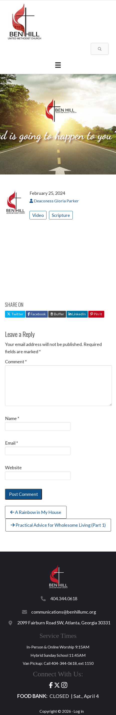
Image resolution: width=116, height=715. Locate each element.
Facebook (37, 314)
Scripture (61, 215)
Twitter (15, 314)
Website (13, 467)
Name (12, 418)
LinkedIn (77, 314)
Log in (79, 711)
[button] (99, 49)
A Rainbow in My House (35, 512)
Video (38, 215)
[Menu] (58, 64)
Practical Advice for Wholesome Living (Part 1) (58, 525)
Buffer (57, 314)
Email (11, 443)
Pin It (96, 314)
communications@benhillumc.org (63, 612)
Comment (16, 361)
